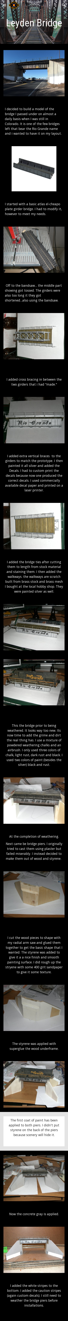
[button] (4, 5)
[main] (34, 23)
